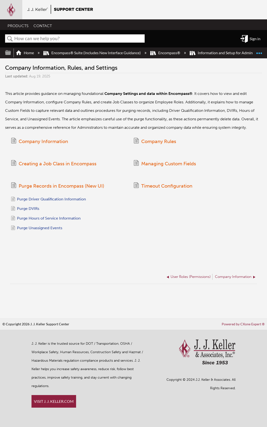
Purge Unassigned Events (36, 229)
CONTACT (42, 26)
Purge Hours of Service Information (46, 219)
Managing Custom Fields (165, 164)
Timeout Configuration (163, 186)
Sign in (255, 38)
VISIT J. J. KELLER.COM (54, 401)
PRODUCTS (18, 26)
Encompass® (165, 52)
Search (10, 39)
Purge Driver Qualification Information (48, 200)
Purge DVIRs (25, 209)
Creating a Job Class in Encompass (53, 164)
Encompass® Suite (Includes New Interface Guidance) (92, 52)
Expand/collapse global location (259, 50)
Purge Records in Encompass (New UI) (57, 186)
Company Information (39, 141)
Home (25, 52)
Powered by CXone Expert (243, 324)
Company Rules (155, 141)
